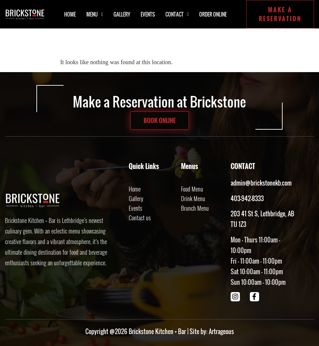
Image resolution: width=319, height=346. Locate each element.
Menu (94, 14)
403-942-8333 (247, 198)
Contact (177, 14)
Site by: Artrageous (212, 331)
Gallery (122, 14)
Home (70, 14)
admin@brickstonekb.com (261, 183)
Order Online (213, 14)
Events (148, 14)
